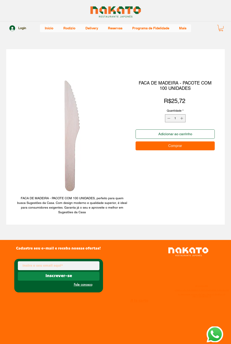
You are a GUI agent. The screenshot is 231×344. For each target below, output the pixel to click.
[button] (221, 28)
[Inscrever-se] (58, 276)
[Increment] (182, 118)
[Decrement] (168, 118)
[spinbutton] (175, 118)
